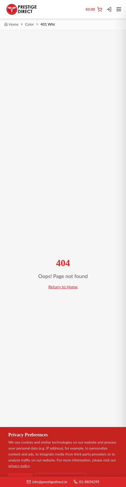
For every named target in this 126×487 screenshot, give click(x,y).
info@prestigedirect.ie (47, 481)
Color (29, 24)
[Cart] (94, 9)
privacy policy (19, 466)
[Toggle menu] (119, 9)
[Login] (109, 9)
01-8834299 (86, 481)
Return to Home (63, 286)
